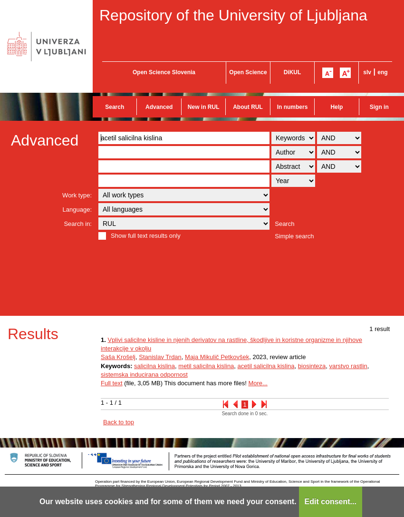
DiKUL (292, 72)
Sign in (379, 107)
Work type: (77, 195)
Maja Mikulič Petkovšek (217, 357)
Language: (77, 209)
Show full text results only (146, 235)
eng (382, 72)
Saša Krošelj (118, 357)
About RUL (248, 107)
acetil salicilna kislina (266, 366)
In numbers (292, 107)
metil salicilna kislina (206, 366)
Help (336, 107)
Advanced (159, 107)
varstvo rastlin (348, 366)
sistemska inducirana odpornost (144, 374)
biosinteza (312, 366)
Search (114, 107)
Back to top (118, 422)
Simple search (294, 236)
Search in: (78, 223)
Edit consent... (330, 501)
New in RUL (204, 107)
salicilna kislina (154, 366)
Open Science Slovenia (164, 72)
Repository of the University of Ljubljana (233, 15)
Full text (112, 383)
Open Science (248, 72)
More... (257, 383)
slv (367, 72)
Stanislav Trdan (160, 357)
